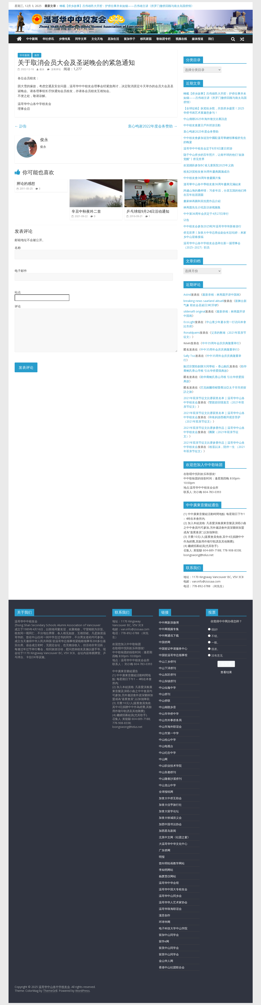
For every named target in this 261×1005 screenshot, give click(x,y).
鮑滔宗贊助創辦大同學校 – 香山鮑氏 (206, 366)
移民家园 (146, 39)
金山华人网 (166, 961)
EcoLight (189, 322)
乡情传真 (64, 39)
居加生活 (113, 39)
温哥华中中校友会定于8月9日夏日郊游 (207, 148)
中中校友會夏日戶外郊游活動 (202, 125)
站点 (18, 292)
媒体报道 (197, 39)
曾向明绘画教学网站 (172, 863)
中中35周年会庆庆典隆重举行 (220, 343)
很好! (214, 629)
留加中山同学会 (169, 935)
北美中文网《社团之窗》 (174, 837)
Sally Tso (189, 356)
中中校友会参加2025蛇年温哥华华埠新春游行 (212, 226)
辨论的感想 (26, 183)
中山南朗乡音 (167, 707)
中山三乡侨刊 (167, 661)
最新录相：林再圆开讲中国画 (220, 294)
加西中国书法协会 (170, 824)
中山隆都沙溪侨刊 (170, 779)
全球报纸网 (166, 792)
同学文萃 (80, 39)
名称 (18, 248)
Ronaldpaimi (191, 332)
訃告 (21, 126)
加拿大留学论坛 (169, 811)
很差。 (215, 649)
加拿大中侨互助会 (170, 798)
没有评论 (54, 69)
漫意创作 (164, 915)
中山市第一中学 (169, 733)
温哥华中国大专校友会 (173, 889)
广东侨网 (164, 850)
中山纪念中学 (167, 753)
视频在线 (181, 39)
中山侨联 (164, 700)
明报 (162, 857)
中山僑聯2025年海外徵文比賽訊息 (205, 119)
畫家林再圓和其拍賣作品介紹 (202, 201)
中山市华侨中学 (169, 713)
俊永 (41, 69)
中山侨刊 (164, 694)
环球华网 (164, 922)
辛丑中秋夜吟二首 (86, 211)
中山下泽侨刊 (167, 668)
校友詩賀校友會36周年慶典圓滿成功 (206, 171)
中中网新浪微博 (169, 622)
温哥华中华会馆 (169, 883)
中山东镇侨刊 (167, 681)
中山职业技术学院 (170, 766)
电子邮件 (21, 271)
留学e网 (164, 941)
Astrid (187, 294)
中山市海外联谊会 (170, 726)
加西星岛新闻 (167, 831)
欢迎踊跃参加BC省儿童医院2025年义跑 (208, 165)
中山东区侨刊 (167, 674)
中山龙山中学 (167, 785)
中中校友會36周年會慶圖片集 (202, 178)
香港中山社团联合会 (172, 967)
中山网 (163, 759)
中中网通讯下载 (169, 635)
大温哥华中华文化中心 (173, 844)
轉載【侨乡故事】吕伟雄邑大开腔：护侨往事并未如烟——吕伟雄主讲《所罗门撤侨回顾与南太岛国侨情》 (127, 6)
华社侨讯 (48, 39)
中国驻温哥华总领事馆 (173, 655)
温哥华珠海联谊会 (170, 909)
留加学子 (129, 39)
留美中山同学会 (169, 948)
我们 (211, 39)
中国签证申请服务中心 (173, 648)
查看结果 (226, 672)
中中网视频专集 (169, 629)
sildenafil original (194, 311)
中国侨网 (164, 642)
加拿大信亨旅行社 (170, 805)
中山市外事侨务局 (170, 720)
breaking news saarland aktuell (203, 301)
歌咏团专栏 (163, 39)
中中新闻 (32, 39)
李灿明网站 (166, 870)
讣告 (186, 220)
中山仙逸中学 (167, 687)
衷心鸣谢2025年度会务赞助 (200, 131)
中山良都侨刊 (167, 772)
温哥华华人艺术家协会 (173, 902)
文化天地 (97, 39)
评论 (18, 306)
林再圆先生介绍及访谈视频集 (202, 207)
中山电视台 (166, 746)
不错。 (215, 636)
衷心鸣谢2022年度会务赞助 (152, 126)
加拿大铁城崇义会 (170, 818)
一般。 (215, 642)
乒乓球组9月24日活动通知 (148, 211)
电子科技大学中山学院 (173, 928)
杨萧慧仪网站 (167, 876)
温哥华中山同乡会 (170, 896)
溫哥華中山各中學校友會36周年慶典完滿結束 (212, 184)
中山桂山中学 (167, 740)
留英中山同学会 (169, 954)
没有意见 (217, 655)
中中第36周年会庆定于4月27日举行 (206, 214)
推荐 (36, 55)
